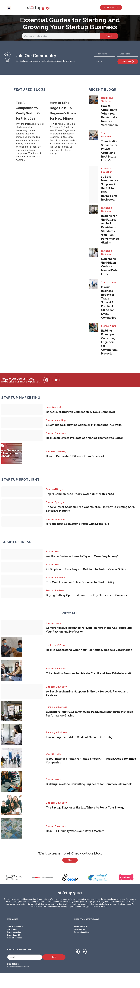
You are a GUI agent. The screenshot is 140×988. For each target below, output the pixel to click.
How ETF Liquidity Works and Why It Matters (75, 831)
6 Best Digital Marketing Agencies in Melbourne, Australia (84, 425)
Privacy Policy (79, 943)
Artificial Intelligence (15, 940)
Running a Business (106, 209)
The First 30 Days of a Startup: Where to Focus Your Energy (85, 807)
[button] (9, 8)
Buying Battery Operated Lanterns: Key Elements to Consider (86, 595)
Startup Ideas (53, 551)
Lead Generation (55, 407)
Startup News (108, 282)
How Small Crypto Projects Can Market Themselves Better (84, 438)
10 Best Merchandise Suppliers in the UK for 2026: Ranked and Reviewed (109, 188)
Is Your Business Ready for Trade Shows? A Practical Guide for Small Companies (108, 302)
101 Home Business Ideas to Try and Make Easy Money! (82, 556)
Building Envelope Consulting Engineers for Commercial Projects (109, 342)
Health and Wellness (107, 100)
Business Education (106, 170)
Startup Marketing (56, 420)
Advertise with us (81, 940)
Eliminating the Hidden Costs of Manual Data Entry (109, 266)
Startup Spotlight (55, 502)
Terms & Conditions (82, 946)
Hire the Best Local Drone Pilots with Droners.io (77, 523)
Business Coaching (56, 451)
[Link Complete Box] (31, 131)
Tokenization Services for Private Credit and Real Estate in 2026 (88, 673)
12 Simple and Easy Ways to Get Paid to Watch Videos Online (86, 569)
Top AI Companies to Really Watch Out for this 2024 (80, 494)
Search (109, 36)
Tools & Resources (14, 951)
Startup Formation (55, 577)
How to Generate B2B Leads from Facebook (75, 456)
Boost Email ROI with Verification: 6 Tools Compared (80, 412)
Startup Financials (106, 135)
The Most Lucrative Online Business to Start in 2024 (80, 582)
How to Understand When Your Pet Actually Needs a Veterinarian (89, 650)
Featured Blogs (54, 489)
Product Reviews (55, 590)
